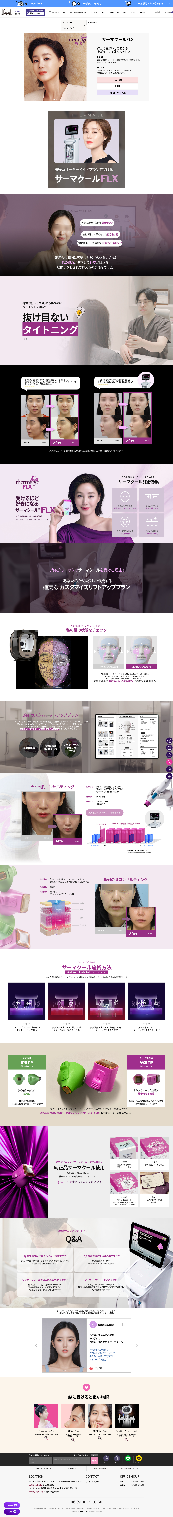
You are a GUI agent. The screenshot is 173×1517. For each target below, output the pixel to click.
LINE (118, 86)
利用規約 (71, 1468)
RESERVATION (117, 92)
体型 (118, 12)
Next (137, 1345)
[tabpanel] (55, 67)
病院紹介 (142, 12)
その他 (124, 12)
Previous (36, 1345)
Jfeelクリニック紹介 (42, 1468)
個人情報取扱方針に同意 (82, 1455)
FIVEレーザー (32, 13)
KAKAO (118, 80)
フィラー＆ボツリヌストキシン (78, 12)
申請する (94, 1461)
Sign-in (172, 8)
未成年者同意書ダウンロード (128, 1468)
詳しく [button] (94, 1455)
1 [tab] (54, 99)
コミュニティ (133, 12)
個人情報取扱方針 (100, 1468)
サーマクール (92, 22)
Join (171, 10)
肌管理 (111, 12)
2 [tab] (56, 99)
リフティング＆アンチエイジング (97, 12)
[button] (157, 12)
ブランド (63, 12)
